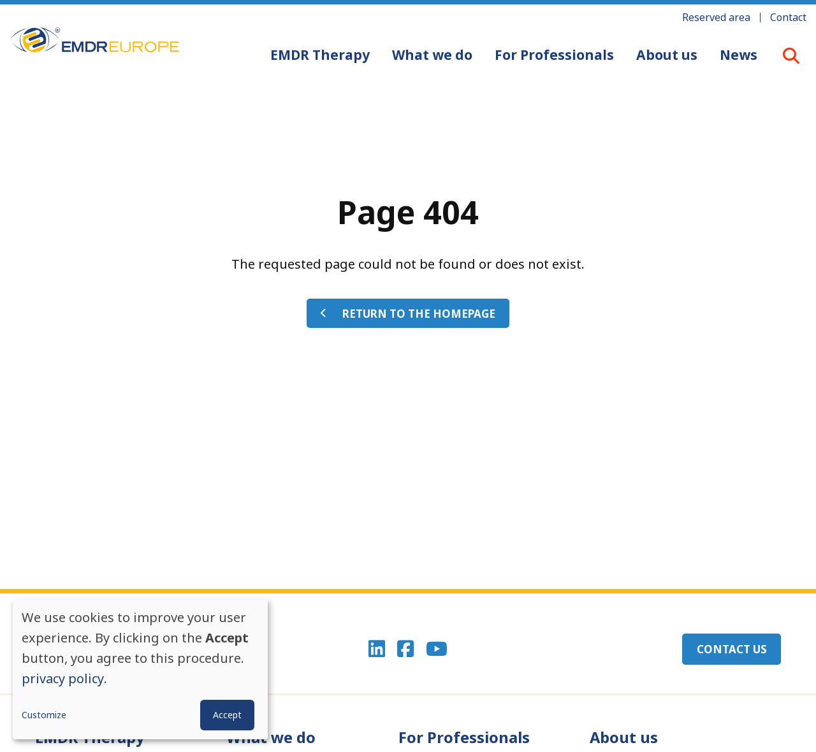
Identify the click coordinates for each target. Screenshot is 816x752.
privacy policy (63, 678)
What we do (431, 55)
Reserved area (716, 17)
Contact (788, 17)
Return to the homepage (418, 313)
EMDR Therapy (319, 55)
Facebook (405, 649)
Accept (227, 715)
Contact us (731, 649)
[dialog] (140, 669)
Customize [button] (44, 715)
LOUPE (791, 55)
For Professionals (553, 55)
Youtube (437, 649)
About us (666, 55)
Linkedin (376, 649)
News (738, 55)
